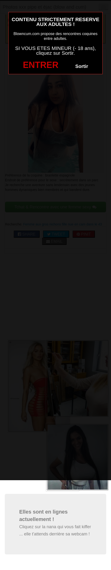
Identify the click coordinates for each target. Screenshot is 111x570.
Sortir (81, 66)
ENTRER (40, 65)
